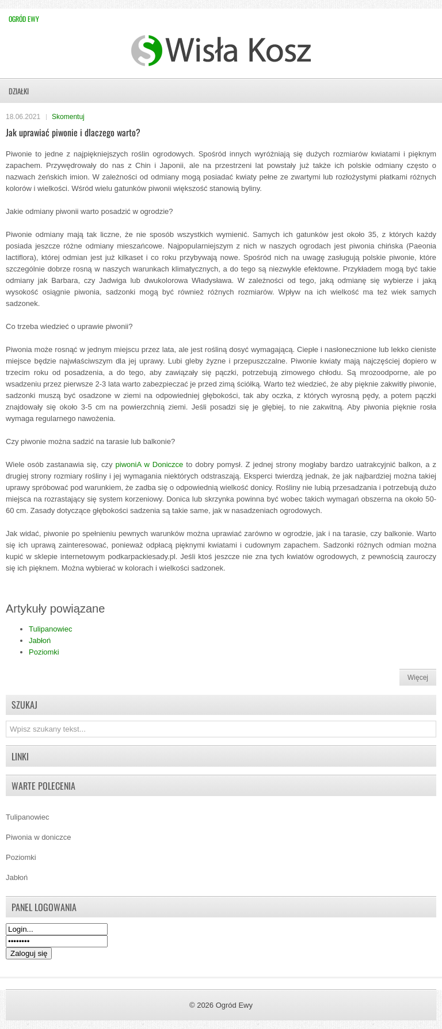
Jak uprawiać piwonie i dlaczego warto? (73, 132)
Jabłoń (40, 640)
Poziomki (44, 652)
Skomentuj (68, 117)
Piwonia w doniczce (38, 837)
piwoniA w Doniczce (150, 464)
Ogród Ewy (24, 19)
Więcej (417, 678)
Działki (19, 91)
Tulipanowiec (50, 629)
